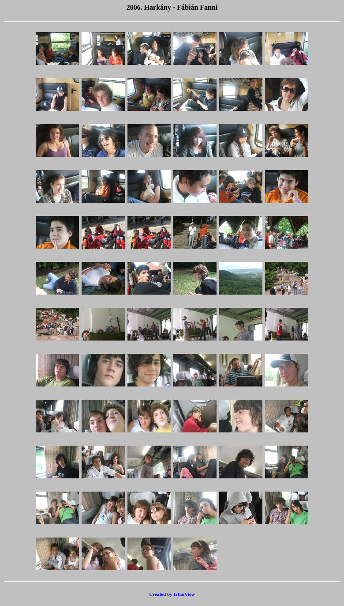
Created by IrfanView (172, 594)
